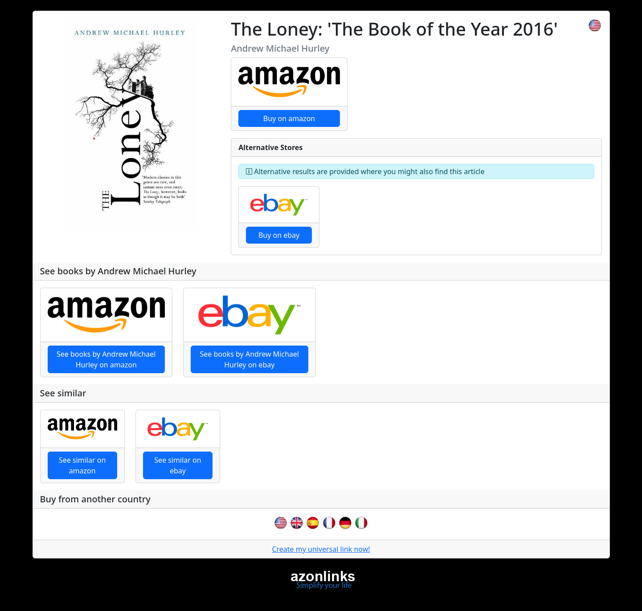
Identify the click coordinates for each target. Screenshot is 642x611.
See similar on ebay (177, 465)
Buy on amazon (289, 118)
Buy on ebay (278, 235)
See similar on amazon (82, 465)
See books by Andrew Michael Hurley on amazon (106, 359)
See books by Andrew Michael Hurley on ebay (249, 359)
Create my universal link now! (321, 549)
